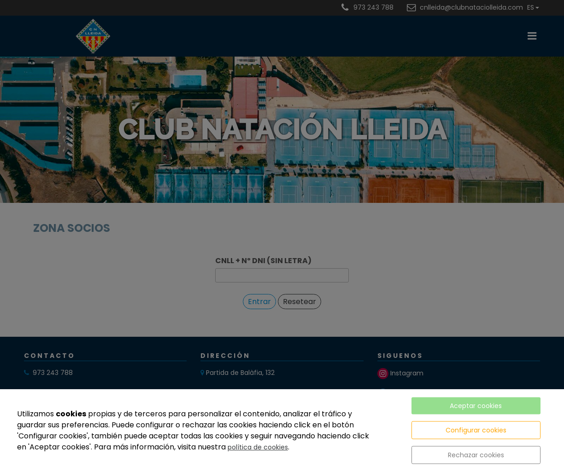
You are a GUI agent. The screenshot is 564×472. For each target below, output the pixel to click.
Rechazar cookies (476, 455)
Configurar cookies (476, 430)
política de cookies (258, 447)
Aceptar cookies (476, 405)
